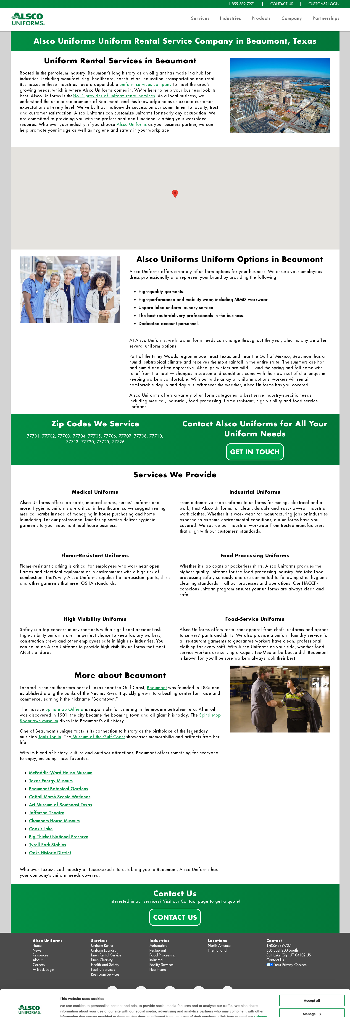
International (217, 950)
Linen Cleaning (102, 960)
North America (219, 945)
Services (200, 18)
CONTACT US (281, 4)
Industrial (156, 960)
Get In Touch (255, 452)
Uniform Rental (102, 945)
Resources (40, 955)
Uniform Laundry (103, 950)
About (37, 960)
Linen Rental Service (106, 955)
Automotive (158, 945)
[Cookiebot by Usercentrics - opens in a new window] (30, 1008)
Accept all (312, 974)
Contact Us (175, 917)
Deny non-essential (312, 1000)
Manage (312, 987)
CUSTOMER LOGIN (323, 4)
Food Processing (162, 955)
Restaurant (158, 950)
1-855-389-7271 (241, 4)
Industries (230, 18)
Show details (70, 1008)
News (37, 950)
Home (37, 945)
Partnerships (326, 18)
